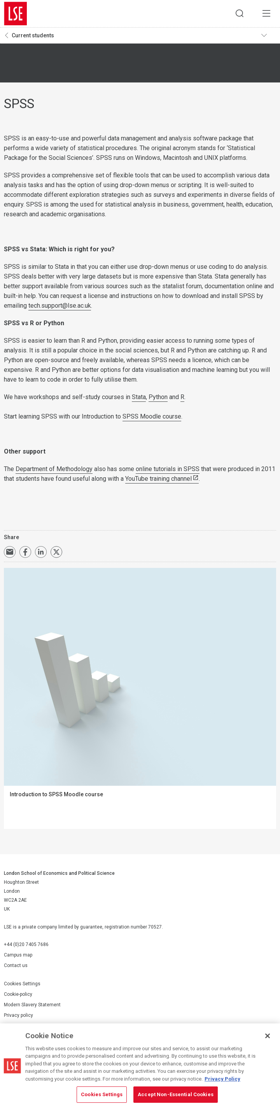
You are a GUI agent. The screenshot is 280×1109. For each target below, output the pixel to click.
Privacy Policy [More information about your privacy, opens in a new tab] (222, 1079)
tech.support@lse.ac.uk (59, 305)
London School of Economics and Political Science (15, 13)
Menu (266, 13)
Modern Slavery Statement (32, 1004)
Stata (139, 397)
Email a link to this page (10, 552)
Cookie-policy (18, 994)
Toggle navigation (268, 35)
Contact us (16, 965)
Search (239, 13)
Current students (33, 35)
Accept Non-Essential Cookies (176, 1094)
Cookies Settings (22, 983)
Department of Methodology (54, 469)
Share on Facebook (25, 552)
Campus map (18, 955)
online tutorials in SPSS (168, 469)
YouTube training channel (158, 478)
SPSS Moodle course (151, 416)
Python (158, 397)
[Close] (267, 1035)
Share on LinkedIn (41, 552)
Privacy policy (18, 1015)
